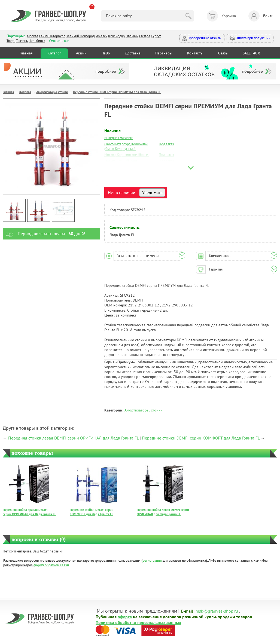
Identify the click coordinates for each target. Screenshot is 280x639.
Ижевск (101, 36)
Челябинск (37, 40)
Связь (223, 53)
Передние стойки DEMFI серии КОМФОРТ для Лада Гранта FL (201, 438)
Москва (32, 36)
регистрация (152, 560)
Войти (260, 15)
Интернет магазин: (118, 138)
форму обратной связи (51, 565)
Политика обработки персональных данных (138, 622)
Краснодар (116, 36)
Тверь (11, 40)
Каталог (54, 53)
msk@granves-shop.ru (217, 610)
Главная (26, 53)
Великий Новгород (80, 36)
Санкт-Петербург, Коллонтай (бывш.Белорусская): (126, 146)
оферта (125, 616)
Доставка (133, 53)
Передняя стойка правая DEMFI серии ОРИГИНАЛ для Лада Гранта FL (29, 512)
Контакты (195, 53)
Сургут (156, 36)
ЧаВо (106, 53)
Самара (144, 36)
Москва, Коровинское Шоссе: (126, 154)
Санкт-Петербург (52, 36)
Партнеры (163, 53)
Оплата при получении (250, 38)
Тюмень (22, 40)
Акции (81, 53)
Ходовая (25, 92)
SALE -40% (251, 53)
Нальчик (132, 36)
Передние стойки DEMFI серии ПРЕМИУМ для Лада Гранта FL (117, 92)
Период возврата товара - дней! (44, 233)
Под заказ (166, 144)
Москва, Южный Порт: (121, 161)
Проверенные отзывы (201, 38)
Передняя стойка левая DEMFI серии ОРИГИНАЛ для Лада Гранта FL (73, 438)
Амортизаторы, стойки (52, 92)
